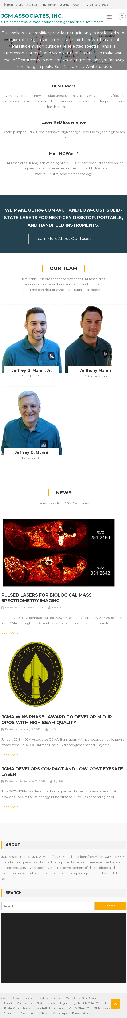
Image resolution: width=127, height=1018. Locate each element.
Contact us (24, 1003)
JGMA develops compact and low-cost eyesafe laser (62, 771)
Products (10, 1013)
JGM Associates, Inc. (32, 16)
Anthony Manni (95, 370)
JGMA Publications (17, 1008)
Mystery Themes (49, 998)
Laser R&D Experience (63, 122)
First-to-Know (46, 1003)
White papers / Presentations (71, 1013)
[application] (63, 948)
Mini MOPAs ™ (63, 153)
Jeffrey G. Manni (31, 452)
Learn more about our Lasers (63, 238)
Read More (10, 633)
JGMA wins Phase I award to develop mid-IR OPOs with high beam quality (56, 719)
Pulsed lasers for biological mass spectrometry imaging (46, 598)
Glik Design (89, 998)
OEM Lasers (63, 86)
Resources (27, 1013)
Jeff (58, 607)
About (8, 1003)
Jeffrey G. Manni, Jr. (32, 370)
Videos (43, 1013)
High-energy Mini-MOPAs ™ (79, 1003)
